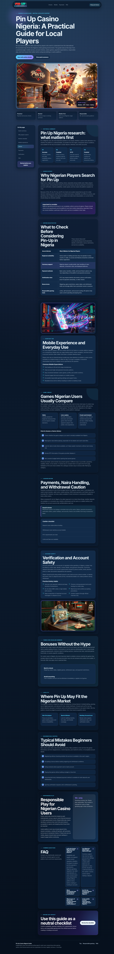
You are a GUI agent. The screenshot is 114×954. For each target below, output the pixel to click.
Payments (61, 5)
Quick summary (22, 130)
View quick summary (42, 57)
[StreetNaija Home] (20, 5)
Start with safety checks (25, 57)
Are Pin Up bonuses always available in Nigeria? (87, 892)
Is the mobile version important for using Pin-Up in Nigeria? (86, 901)
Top (80, 943)
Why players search (23, 134)
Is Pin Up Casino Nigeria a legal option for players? (71, 850)
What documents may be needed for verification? (71, 892)
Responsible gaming (89, 943)
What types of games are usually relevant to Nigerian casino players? (71, 901)
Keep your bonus (94, 4)
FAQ (67, 5)
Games (20, 146)
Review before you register (25, 164)
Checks (50, 5)
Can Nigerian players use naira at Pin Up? (86, 850)
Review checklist (22, 138)
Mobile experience (23, 142)
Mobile (56, 5)
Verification (21, 154)
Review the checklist (88, 923)
